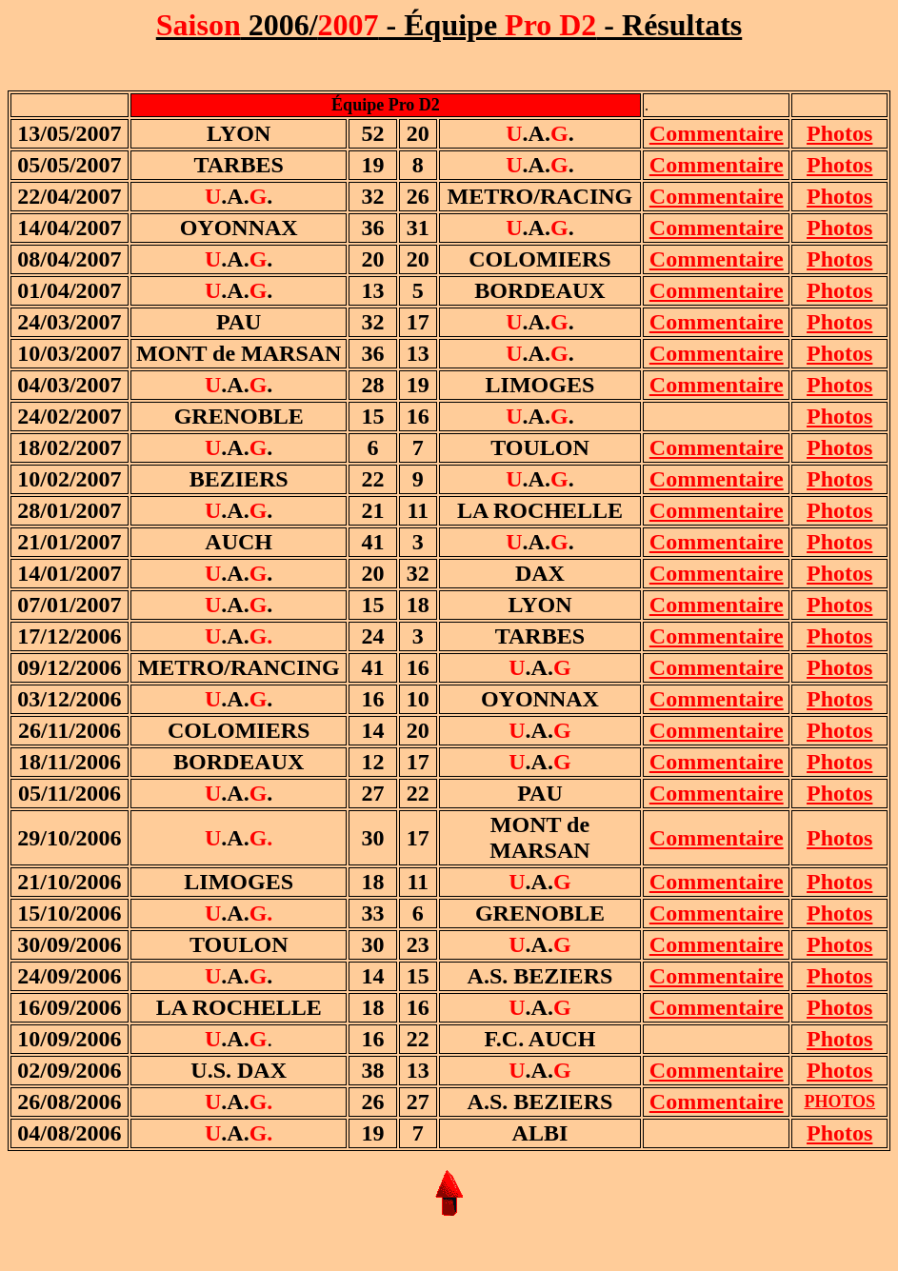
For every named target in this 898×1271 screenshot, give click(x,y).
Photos (839, 416)
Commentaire (716, 133)
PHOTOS (839, 1101)
